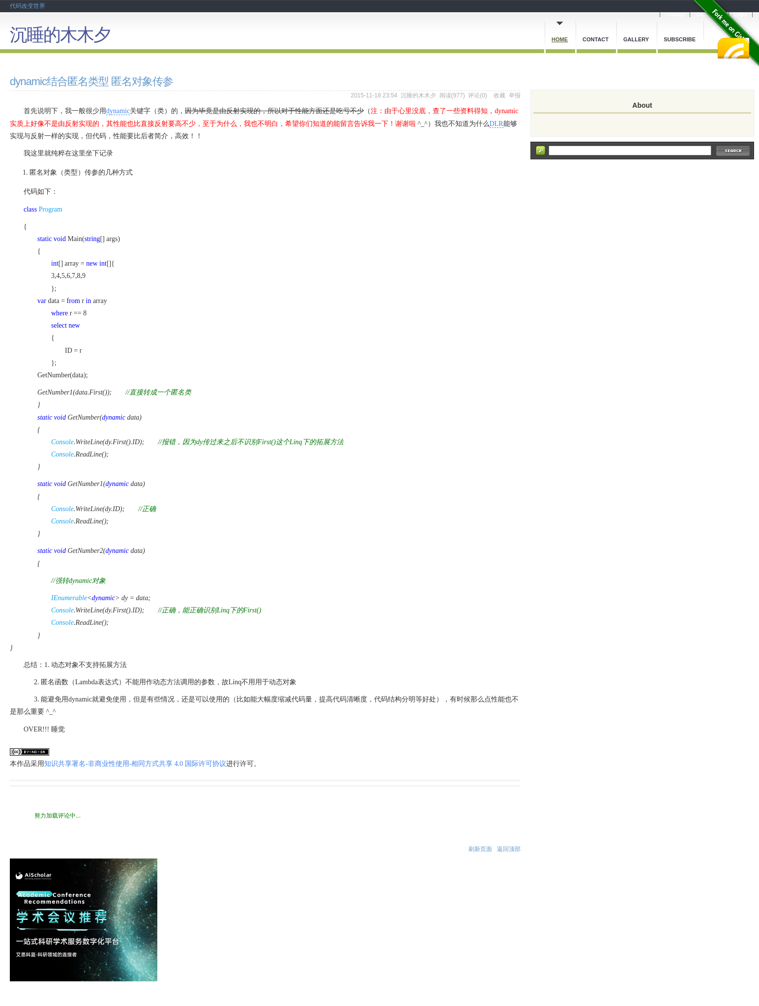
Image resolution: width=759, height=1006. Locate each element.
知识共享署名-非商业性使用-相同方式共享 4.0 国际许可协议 (135, 763)
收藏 (499, 95)
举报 (515, 95)
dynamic (118, 111)
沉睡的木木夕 (60, 35)
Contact (596, 39)
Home (560, 39)
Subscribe (680, 39)
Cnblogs (675, 14)
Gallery (636, 39)
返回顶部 (509, 849)
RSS (733, 48)
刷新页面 (480, 849)
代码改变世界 (27, 5)
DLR (496, 123)
